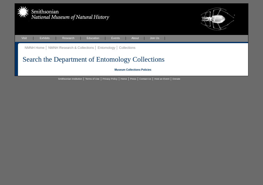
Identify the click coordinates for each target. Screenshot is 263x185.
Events (115, 38)
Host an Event (162, 79)
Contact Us (145, 79)
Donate (176, 79)
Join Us (154, 38)
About (135, 38)
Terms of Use (92, 79)
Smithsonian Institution (70, 79)
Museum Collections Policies (133, 69)
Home (123, 79)
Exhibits (45, 38)
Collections (127, 48)
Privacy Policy (109, 79)
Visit (24, 38)
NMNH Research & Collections (71, 48)
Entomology (106, 48)
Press (133, 79)
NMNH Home (34, 48)
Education (93, 38)
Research (68, 38)
